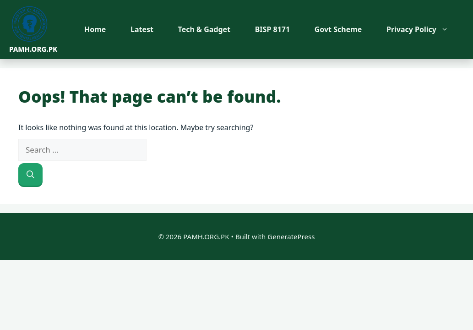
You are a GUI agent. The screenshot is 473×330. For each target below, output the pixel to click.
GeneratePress (291, 236)
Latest (141, 29)
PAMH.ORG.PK (33, 49)
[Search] (30, 174)
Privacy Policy (421, 29)
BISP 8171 (272, 29)
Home (95, 29)
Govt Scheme (338, 29)
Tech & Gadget (204, 29)
